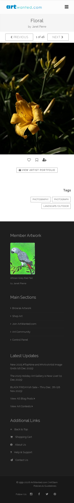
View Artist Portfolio (37, 170)
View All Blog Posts (22, 398)
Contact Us (19, 459)
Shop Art (17, 316)
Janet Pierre (39, 26)
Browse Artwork (21, 308)
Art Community (21, 331)
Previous (19, 37)
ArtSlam (53, 482)
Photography (41, 199)
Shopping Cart (21, 436)
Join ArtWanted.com (24, 323)
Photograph (61, 199)
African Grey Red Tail (21, 278)
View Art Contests (21, 406)
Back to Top (19, 429)
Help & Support (21, 452)
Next (57, 37)
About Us (18, 444)
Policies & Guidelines (45, 486)
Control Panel (20, 339)
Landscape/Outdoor (56, 206)
